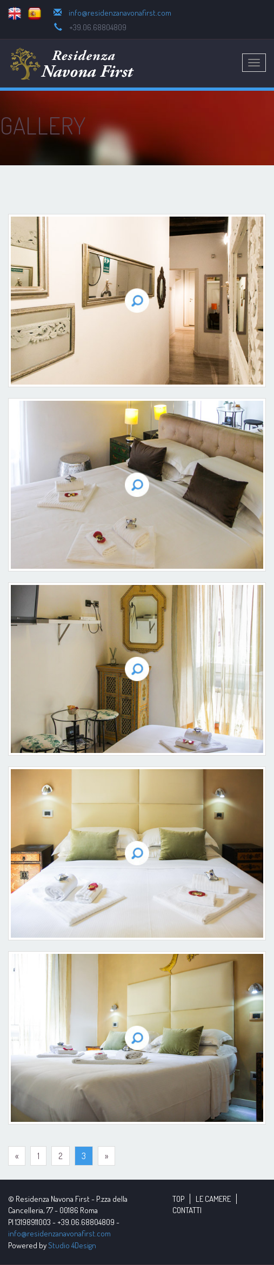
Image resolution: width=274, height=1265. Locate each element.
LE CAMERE (213, 1199)
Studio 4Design (72, 1245)
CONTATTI (187, 1210)
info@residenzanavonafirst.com (120, 13)
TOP (178, 1199)
